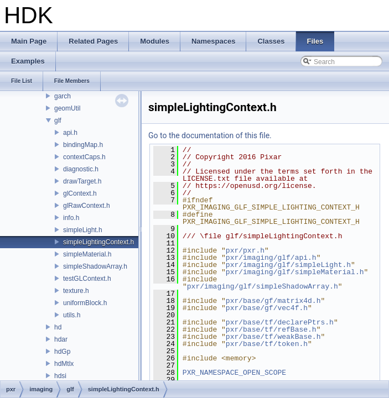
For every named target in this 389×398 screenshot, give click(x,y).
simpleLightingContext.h (98, 242)
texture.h (76, 291)
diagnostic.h (80, 169)
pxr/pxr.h (245, 250)
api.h (70, 133)
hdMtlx (64, 364)
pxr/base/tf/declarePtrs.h (280, 322)
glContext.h (80, 193)
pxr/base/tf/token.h (267, 344)
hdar (61, 339)
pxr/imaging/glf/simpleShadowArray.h (262, 286)
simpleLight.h (82, 230)
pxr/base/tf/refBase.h (271, 329)
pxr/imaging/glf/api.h (271, 258)
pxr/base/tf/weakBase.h (273, 337)
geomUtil (67, 108)
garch (62, 96)
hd (57, 327)
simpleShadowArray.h (95, 266)
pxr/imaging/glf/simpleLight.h (288, 265)
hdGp (62, 351)
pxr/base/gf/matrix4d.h (273, 301)
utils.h (71, 315)
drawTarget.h (82, 181)
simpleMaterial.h (87, 254)
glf (57, 120)
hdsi (60, 376)
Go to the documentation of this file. (210, 135)
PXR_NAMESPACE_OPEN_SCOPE (234, 373)
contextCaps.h (84, 157)
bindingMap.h (83, 145)
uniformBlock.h (85, 303)
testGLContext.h (87, 278)
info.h (71, 218)
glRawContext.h (86, 206)
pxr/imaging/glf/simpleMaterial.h (295, 272)
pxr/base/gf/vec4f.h (267, 308)
